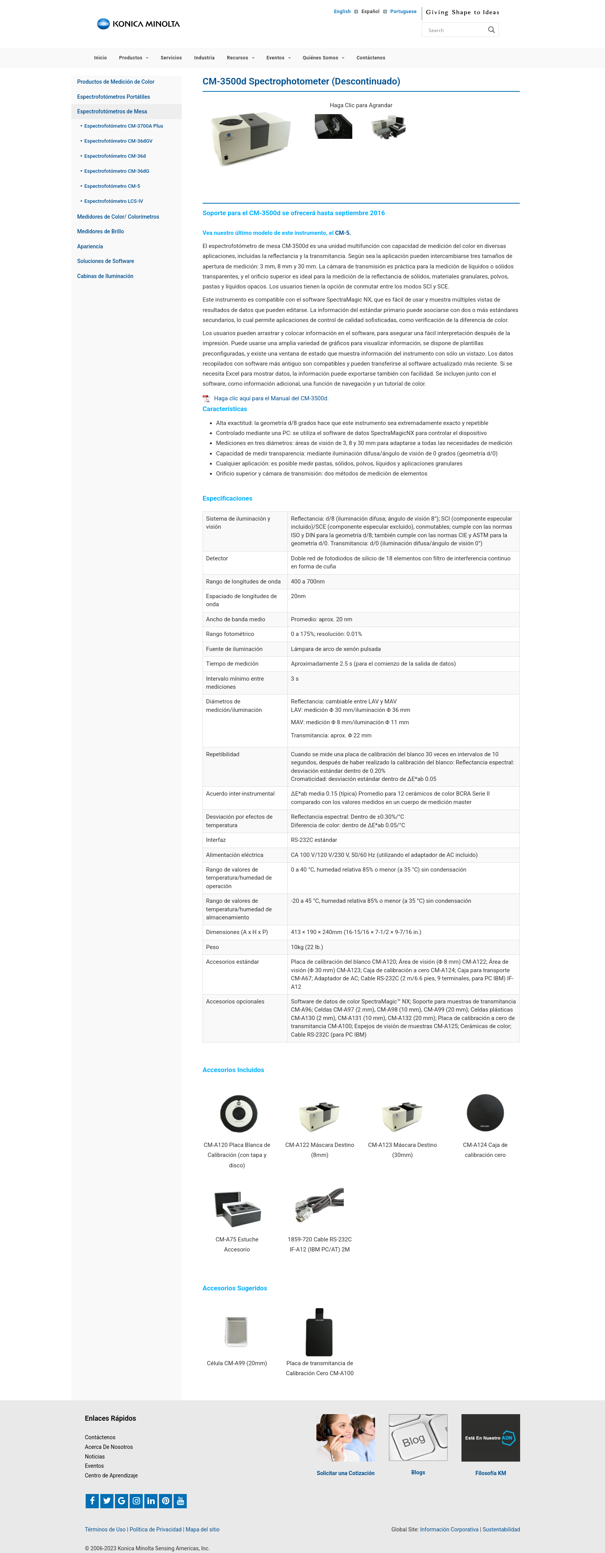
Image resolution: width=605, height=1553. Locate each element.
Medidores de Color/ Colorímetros (118, 217)
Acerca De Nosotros (109, 1446)
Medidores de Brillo (100, 231)
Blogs (418, 1472)
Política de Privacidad (156, 1529)
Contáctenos (371, 58)
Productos (134, 58)
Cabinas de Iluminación (105, 276)
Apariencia (90, 246)
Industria (204, 58)
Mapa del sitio (203, 1529)
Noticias (95, 1456)
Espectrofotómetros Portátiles (113, 97)
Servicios (171, 58)
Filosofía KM (490, 1473)
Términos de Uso (105, 1529)
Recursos (240, 58)
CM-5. (343, 232)
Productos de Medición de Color (115, 82)
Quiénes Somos (324, 58)
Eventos (279, 58)
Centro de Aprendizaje (111, 1475)
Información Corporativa (449, 1529)
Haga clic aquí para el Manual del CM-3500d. (266, 398)
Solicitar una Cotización (346, 1472)
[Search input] (456, 30)
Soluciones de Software (105, 261)
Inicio (100, 58)
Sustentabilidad (501, 1529)
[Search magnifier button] (491, 29)
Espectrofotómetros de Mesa (112, 111)
